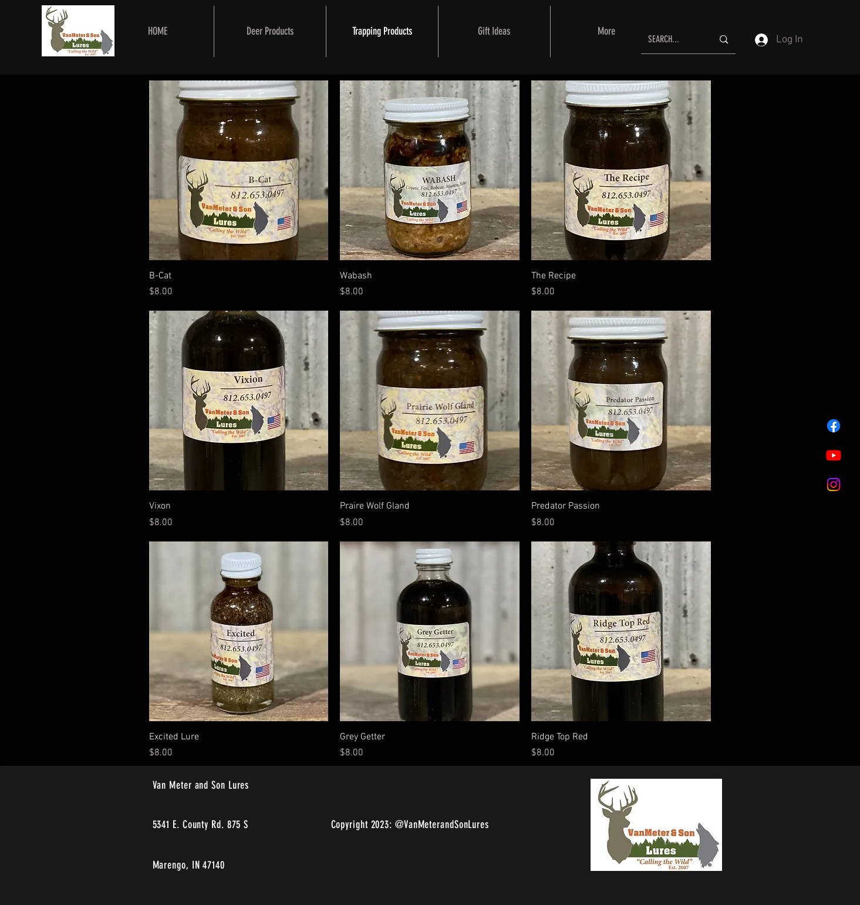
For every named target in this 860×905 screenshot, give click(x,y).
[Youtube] (833, 455)
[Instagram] (833, 484)
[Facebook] (833, 426)
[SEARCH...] (672, 39)
